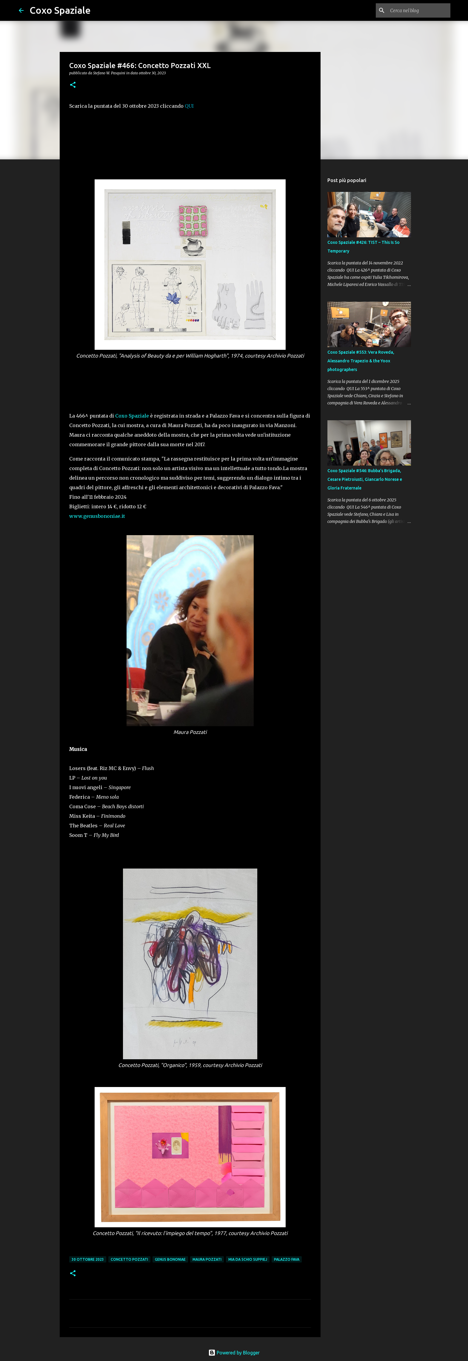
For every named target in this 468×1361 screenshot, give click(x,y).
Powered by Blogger (234, 1352)
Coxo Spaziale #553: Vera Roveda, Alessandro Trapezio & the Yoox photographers (360, 361)
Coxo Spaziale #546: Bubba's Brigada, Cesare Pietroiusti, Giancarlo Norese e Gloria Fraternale (364, 479)
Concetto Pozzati (129, 1259)
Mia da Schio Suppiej (247, 1259)
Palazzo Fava (286, 1259)
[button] (72, 85)
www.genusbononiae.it (97, 516)
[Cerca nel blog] (419, 10)
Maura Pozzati (207, 1259)
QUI (189, 106)
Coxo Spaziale (60, 10)
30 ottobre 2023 (88, 1259)
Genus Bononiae (170, 1259)
